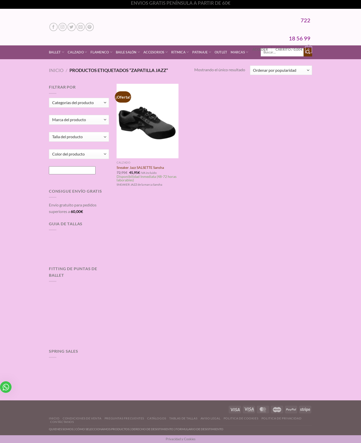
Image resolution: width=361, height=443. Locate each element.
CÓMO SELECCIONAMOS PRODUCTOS (102, 429)
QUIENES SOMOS (61, 429)
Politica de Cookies (241, 418)
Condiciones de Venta (82, 418)
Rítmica (180, 52)
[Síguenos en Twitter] (71, 27)
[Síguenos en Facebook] (53, 27)
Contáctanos (62, 422)
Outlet (221, 52)
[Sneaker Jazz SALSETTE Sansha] (147, 121)
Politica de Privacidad (281, 418)
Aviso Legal (211, 418)
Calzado (77, 52)
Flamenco (101, 52)
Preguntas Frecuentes (124, 418)
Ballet (56, 52)
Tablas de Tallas (183, 418)
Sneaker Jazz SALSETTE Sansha (140, 167)
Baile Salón (128, 52)
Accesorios (155, 52)
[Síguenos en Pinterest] (89, 27)
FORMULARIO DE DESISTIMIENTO (199, 429)
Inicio (56, 70)
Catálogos (156, 418)
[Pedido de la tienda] (281, 70)
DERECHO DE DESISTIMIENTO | (153, 429)
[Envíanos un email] (80, 27)
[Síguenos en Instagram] (62, 27)
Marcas (239, 52)
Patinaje (201, 52)
